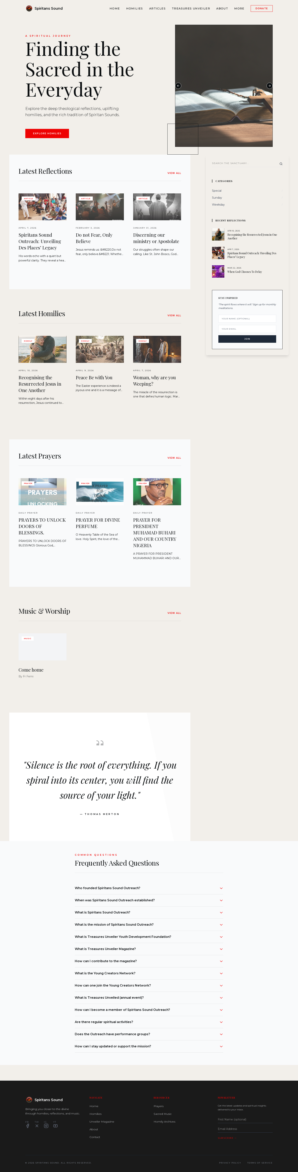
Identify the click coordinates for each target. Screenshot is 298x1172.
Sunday (217, 197)
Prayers (158, 1106)
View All (174, 173)
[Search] (281, 163)
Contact (94, 1137)
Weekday (218, 204)
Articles (157, 8)
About (222, 8)
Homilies (134, 8)
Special (216, 190)
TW (37, 1124)
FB (27, 1124)
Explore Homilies (47, 133)
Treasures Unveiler (191, 8)
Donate (261, 8)
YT (55, 1124)
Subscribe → (227, 1137)
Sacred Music (163, 1114)
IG (46, 1124)
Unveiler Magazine (101, 1121)
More (239, 8)
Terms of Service (260, 1163)
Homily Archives (164, 1121)
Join (247, 339)
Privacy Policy (230, 1163)
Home (115, 8)
